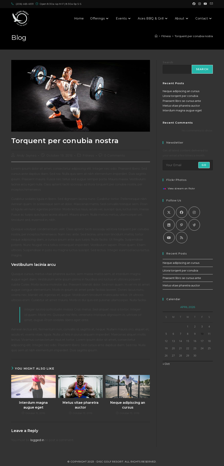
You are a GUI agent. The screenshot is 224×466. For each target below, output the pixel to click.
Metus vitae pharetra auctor (80, 405)
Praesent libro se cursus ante (182, 100)
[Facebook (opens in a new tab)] (194, 4)
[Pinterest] (181, 225)
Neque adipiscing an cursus (127, 405)
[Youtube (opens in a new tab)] (205, 4)
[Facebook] (181, 212)
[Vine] (194, 225)
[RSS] (181, 237)
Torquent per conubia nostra (194, 36)
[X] (169, 212)
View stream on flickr (181, 188)
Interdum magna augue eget (33, 405)
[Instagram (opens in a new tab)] (199, 4)
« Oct (166, 363)
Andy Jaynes (26, 155)
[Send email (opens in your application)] (210, 4)
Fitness (88, 155)
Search (168, 62)
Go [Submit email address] (204, 165)
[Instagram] (194, 212)
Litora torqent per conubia (180, 95)
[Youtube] (169, 237)
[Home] (156, 36)
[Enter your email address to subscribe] (188, 165)
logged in (37, 440)
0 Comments (114, 155)
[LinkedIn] (169, 225)
